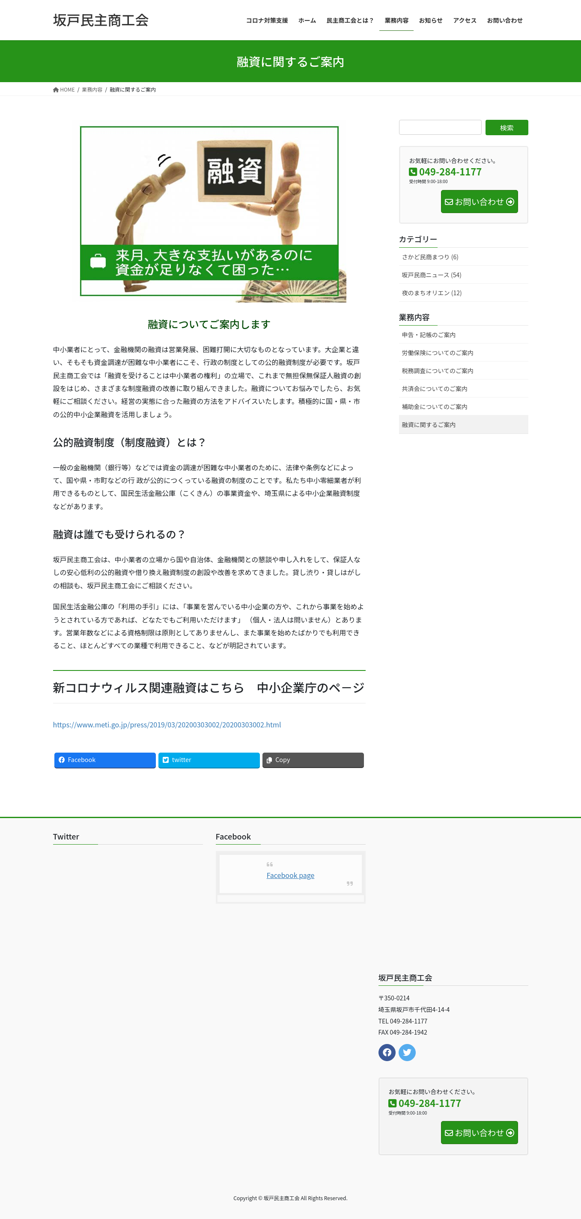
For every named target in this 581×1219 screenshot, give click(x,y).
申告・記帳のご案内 (429, 334)
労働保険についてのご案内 (438, 352)
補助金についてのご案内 (435, 406)
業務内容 (414, 316)
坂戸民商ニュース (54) (432, 274)
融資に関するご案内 (429, 424)
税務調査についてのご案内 (438, 370)
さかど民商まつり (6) (430, 256)
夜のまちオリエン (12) (432, 292)
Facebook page (291, 875)
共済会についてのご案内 (435, 388)
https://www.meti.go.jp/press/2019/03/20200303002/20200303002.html (167, 724)
